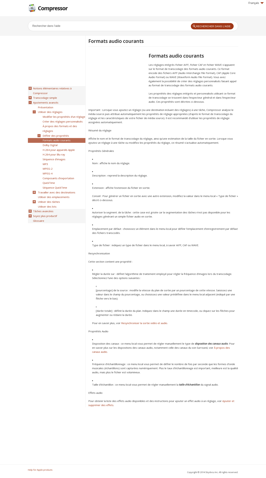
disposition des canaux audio (211, 343)
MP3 (45, 159)
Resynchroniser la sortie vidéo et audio (144, 323)
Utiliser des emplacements (53, 190)
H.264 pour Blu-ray (53, 150)
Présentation (45, 106)
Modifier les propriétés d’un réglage (63, 115)
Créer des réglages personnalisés (62, 119)
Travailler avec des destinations (56, 186)
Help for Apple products (40, 469)
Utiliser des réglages (49, 110)
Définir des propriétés (55, 132)
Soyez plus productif (45, 208)
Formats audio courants (56, 137)
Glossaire (38, 212)
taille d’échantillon (189, 384)
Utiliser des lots (46, 199)
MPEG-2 (47, 164)
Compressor (53, 8)
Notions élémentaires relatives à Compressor (52, 90)
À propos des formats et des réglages (59, 126)
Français (256, 3)
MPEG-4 (47, 168)
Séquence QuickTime (54, 181)
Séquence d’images (53, 155)
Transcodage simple (45, 97)
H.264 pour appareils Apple (58, 146)
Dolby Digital (49, 141)
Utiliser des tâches (48, 195)
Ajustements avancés (45, 101)
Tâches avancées (43, 204)
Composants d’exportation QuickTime (58, 175)
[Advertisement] (117, 77)
